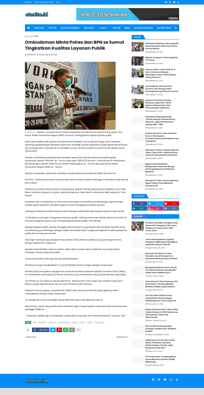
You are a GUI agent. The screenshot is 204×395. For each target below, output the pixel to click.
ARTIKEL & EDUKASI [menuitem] (143, 27)
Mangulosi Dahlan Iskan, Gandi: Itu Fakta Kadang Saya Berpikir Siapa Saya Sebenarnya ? (161, 270)
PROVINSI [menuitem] (88, 27)
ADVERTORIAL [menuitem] (164, 27)
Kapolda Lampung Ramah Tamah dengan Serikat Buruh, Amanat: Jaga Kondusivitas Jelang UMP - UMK (160, 121)
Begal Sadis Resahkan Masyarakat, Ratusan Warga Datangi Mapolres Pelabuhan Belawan (160, 168)
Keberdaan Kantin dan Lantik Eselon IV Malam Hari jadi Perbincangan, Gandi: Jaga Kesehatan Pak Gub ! (160, 344)
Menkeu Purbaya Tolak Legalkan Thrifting (161, 58)
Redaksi (28, 2)
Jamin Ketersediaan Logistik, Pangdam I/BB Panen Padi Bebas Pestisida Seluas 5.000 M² (161, 242)
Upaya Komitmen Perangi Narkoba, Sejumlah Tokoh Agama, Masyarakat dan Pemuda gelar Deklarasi (158, 104)
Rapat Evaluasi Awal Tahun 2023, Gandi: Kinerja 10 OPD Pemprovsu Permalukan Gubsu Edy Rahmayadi (161, 313)
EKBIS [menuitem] (127, 27)
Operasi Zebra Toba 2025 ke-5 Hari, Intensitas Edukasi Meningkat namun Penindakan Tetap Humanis (160, 73)
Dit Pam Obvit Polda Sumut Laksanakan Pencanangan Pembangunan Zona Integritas (160, 298)
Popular (138, 216)
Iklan (58, 2)
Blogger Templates (45, 391)
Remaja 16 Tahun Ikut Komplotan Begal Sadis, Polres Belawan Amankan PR (161, 183)
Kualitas (42, 322)
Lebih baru (31, 337)
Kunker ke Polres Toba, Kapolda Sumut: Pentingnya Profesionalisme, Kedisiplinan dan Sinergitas (162, 137)
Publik (89, 322)
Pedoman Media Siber (43, 2)
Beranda (29, 36)
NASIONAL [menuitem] (39, 27)
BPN (36, 36)
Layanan (52, 322)
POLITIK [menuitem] (52, 27)
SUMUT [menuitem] (103, 27)
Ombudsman (64, 322)
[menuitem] (28, 27)
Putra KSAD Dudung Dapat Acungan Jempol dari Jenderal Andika (160, 329)
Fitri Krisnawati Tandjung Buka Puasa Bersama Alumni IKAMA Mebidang (160, 359)
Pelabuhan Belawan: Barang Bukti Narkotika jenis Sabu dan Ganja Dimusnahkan (162, 46)
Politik (74, 322)
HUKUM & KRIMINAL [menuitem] (70, 27)
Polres (82, 322)
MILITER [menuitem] (116, 27)
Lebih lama (122, 337)
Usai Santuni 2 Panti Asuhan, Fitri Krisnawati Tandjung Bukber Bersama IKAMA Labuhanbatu (161, 284)
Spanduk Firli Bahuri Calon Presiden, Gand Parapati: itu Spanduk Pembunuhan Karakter (161, 256)
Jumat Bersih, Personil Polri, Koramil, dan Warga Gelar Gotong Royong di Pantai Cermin (161, 89)
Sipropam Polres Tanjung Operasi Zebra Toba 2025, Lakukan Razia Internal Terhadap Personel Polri (162, 152)
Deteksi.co (30, 132)
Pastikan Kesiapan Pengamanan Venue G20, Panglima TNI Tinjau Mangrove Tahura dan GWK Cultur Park (161, 227)
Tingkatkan (99, 322)
